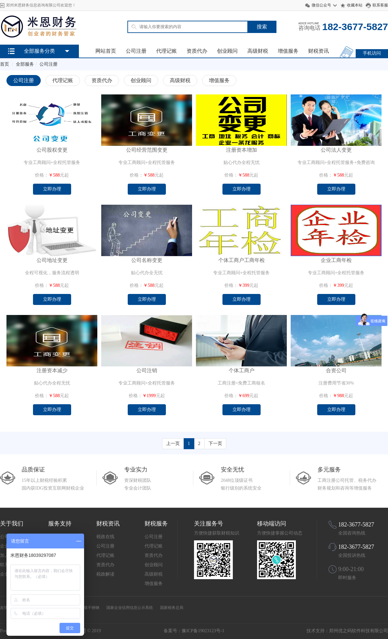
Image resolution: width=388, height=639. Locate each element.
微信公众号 (321, 5)
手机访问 (372, 53)
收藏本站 (354, 5)
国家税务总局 (171, 607)
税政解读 (105, 574)
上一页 (173, 443)
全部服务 (25, 64)
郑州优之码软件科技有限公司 (358, 630)
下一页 (215, 443)
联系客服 (380, 5)
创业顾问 (227, 51)
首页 (4, 64)
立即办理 (52, 189)
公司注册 (136, 51)
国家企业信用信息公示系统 (129, 607)
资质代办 (197, 51)
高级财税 (257, 51)
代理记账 (166, 51)
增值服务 (288, 51)
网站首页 (105, 51)
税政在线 (105, 536)
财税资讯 (318, 51)
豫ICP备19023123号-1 (203, 630)
